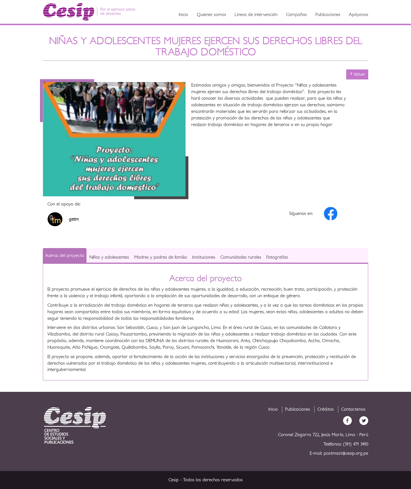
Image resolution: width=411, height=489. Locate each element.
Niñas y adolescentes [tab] (109, 257)
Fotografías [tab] (277, 257)
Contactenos (353, 409)
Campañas (296, 14)
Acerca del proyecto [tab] (64, 255)
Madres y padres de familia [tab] (160, 257)
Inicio (183, 14)
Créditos (325, 409)
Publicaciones (327, 14)
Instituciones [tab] (203, 257)
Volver (357, 74)
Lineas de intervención (256, 14)
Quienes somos (211, 14)
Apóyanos (358, 14)
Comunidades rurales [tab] (240, 257)
